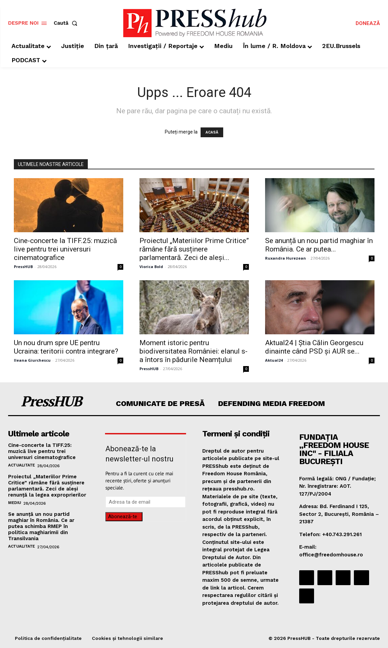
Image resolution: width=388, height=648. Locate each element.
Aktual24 (274, 360)
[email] (145, 502)
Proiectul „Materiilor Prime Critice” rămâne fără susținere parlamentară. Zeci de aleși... (194, 249)
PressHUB (23, 266)
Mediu (14, 502)
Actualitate (21, 465)
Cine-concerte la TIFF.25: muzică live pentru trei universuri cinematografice (65, 249)
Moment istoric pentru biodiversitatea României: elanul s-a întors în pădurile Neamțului (193, 351)
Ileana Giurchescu (32, 360)
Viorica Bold (151, 266)
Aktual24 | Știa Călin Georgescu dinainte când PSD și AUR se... (314, 347)
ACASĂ (212, 132)
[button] (67, 23)
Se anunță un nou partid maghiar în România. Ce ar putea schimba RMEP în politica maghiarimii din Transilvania (41, 526)
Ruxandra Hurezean (285, 258)
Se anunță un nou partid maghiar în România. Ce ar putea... (319, 245)
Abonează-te (122, 516)
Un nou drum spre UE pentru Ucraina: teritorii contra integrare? (66, 347)
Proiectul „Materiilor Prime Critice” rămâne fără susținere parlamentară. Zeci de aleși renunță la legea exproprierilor (47, 486)
